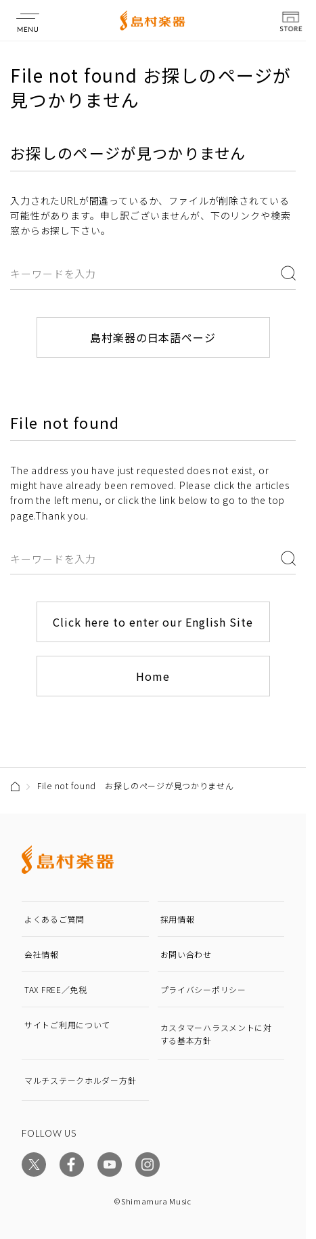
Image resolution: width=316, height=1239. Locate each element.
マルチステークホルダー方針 (80, 1080)
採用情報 (177, 919)
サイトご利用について (67, 1024)
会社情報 (41, 954)
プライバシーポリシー (203, 989)
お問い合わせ (186, 954)
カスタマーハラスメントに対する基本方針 (216, 1034)
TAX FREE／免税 (55, 989)
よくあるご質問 (54, 919)
